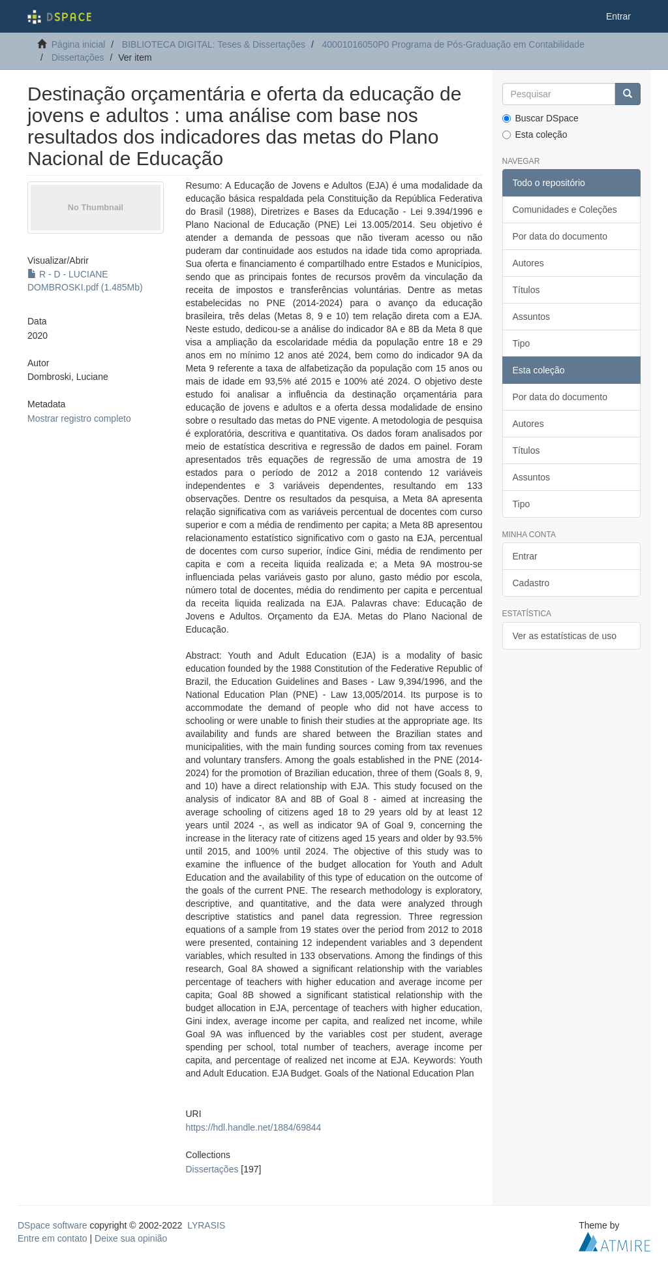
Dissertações (78, 57)
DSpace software (52, 1225)
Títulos (526, 290)
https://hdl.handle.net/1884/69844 (254, 1127)
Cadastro (531, 583)
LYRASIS (206, 1225)
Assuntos (532, 316)
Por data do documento (560, 236)
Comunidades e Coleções (565, 209)
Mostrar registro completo (79, 418)
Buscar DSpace (540, 118)
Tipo (521, 343)
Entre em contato (52, 1238)
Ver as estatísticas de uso (565, 636)
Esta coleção (535, 134)
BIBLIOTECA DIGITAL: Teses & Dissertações (213, 44)
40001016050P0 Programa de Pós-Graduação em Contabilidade (453, 44)
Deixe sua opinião (131, 1238)
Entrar (525, 556)
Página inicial (79, 44)
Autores (528, 263)
